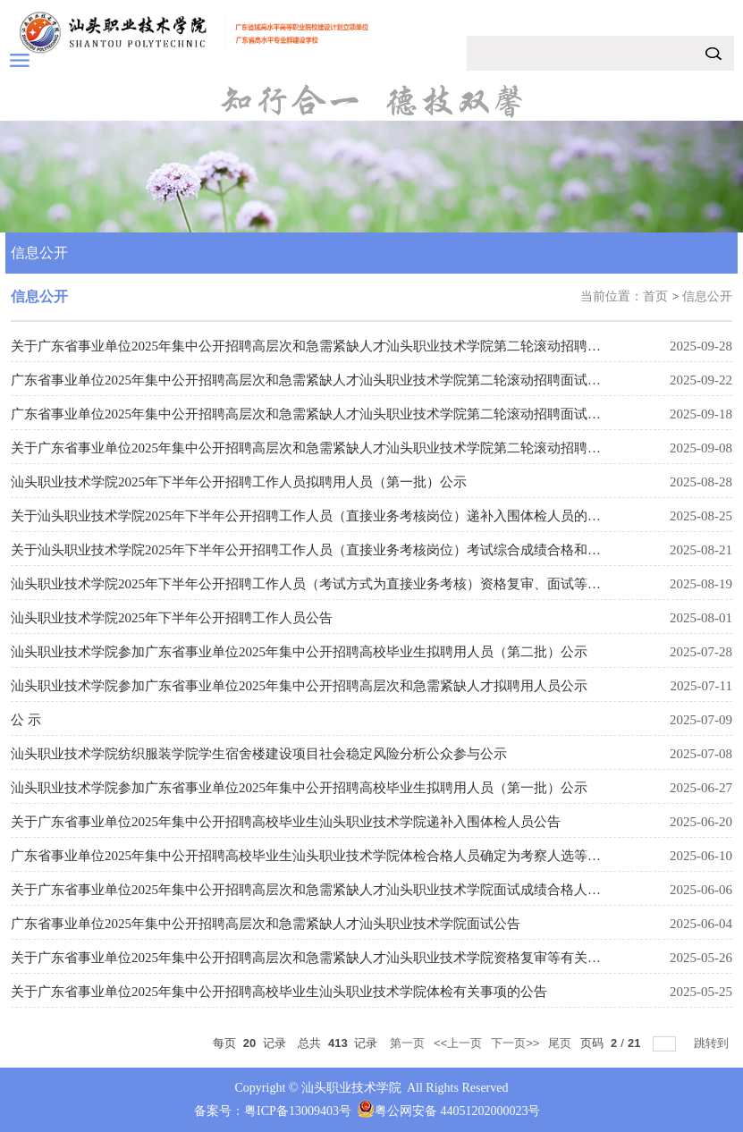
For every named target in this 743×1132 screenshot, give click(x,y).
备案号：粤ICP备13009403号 (272, 1111)
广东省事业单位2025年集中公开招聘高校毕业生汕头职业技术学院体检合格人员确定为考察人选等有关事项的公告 (346, 856)
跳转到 (713, 1043)
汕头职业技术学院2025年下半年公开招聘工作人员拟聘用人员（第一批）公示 (239, 482)
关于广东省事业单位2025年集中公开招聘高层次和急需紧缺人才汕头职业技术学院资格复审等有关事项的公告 (332, 957)
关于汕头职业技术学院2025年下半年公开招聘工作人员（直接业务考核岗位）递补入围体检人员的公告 (312, 516)
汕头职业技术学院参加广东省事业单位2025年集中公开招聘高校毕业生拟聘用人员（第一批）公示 (299, 788)
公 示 (26, 720)
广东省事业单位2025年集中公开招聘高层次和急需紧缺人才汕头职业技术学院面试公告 (265, 924)
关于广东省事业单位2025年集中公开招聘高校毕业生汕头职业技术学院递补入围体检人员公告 (286, 822)
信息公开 (707, 296)
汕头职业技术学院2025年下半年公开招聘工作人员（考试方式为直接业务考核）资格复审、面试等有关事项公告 (339, 584)
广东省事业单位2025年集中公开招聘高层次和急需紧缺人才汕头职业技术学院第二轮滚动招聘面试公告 (312, 414)
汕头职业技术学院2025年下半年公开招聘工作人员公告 (172, 618)
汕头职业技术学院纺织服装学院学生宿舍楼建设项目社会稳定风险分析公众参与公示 (259, 754)
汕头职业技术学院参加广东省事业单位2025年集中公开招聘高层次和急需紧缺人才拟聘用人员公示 (299, 686)
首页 (655, 296)
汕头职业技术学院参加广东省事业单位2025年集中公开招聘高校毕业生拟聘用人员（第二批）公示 (299, 652)
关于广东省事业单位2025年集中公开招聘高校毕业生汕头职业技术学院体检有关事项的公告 (279, 991)
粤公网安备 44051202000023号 (458, 1111)
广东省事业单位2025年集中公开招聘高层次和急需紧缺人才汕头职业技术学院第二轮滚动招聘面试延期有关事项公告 (353, 380)
